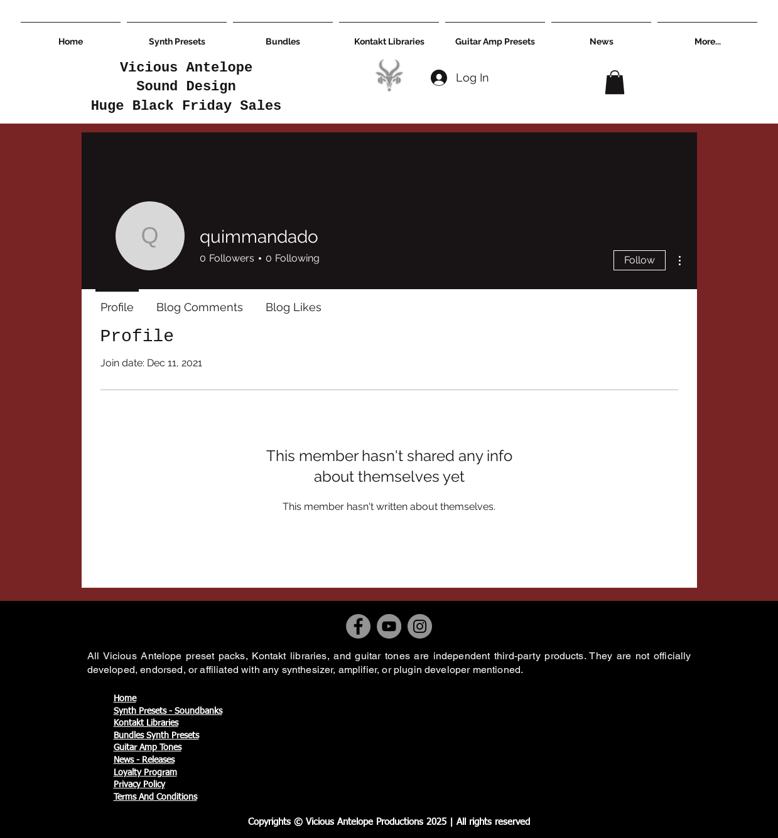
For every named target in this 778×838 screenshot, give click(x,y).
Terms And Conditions (155, 797)
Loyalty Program (145, 772)
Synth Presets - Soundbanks (168, 711)
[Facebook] (358, 626)
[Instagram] (420, 626)
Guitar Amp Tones (147, 747)
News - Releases (144, 760)
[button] (615, 82)
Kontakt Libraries (146, 723)
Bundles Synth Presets (156, 735)
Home (125, 698)
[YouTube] (389, 626)
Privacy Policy (139, 784)
